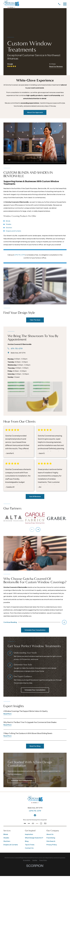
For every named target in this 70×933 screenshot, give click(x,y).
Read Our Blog (35, 645)
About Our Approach (35, 112)
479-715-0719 (17, 312)
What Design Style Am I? (34, 736)
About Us (49, 733)
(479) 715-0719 (19, 255)
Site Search (50, 740)
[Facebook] (35, 714)
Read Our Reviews (56, 66)
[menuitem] (26, 759)
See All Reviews (35, 430)
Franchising (50, 736)
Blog (26, 740)
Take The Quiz (35, 283)
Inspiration (29, 733)
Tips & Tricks (29, 743)
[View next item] (38, 463)
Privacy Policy (51, 743)
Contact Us (29, 747)
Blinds (8, 221)
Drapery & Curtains (10, 743)
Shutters (9, 227)
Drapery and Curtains (13, 231)
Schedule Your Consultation (35, 529)
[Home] (11, 4)
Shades (8, 224)
